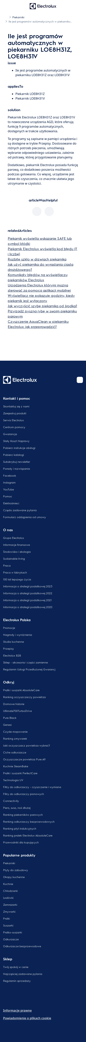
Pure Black (9, 717)
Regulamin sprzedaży (17, 980)
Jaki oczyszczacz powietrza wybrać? (26, 745)
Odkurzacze (11, 939)
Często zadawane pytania (20, 510)
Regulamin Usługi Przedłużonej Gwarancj (29, 669)
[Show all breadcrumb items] (6, 16)
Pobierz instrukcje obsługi (19, 447)
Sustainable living (14, 558)
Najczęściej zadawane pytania (22, 973)
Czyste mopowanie (15, 731)
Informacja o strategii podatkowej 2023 (27, 586)
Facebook (9, 475)
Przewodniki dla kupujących (21, 842)
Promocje (9, 627)
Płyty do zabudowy (15, 870)
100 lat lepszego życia (17, 579)
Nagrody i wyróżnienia (17, 634)
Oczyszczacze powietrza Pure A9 (24, 759)
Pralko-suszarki (12, 932)
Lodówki (8, 897)
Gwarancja (10, 434)
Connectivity (11, 800)
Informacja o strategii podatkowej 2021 (27, 600)
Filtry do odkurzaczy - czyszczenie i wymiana (32, 787)
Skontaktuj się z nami (16, 406)
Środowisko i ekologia (17, 551)
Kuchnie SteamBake (15, 766)
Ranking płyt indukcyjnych (19, 828)
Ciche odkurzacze (14, 752)
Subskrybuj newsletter (16, 461)
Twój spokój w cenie (15, 967)
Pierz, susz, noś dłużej (16, 807)
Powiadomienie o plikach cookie (27, 1018)
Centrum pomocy (14, 427)
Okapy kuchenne (14, 877)
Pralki (6, 918)
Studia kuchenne (13, 641)
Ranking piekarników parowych (23, 814)
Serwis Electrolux (13, 420)
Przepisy (8, 648)
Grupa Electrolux (13, 537)
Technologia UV (13, 780)
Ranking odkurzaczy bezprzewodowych (29, 821)
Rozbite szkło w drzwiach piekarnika (37, 259)
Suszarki (8, 925)
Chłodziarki (10, 890)
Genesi (7, 724)
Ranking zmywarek (15, 738)
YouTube (8, 489)
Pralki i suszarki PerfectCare (20, 773)
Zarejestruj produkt (14, 413)
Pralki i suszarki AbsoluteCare (21, 690)
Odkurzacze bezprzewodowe (22, 946)
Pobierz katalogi (13, 454)
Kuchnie (8, 884)
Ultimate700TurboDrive (17, 710)
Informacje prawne (17, 1010)
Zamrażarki (10, 904)
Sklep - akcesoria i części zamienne (25, 662)
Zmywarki (9, 911)
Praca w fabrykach (15, 572)
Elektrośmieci (11, 503)
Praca (7, 565)
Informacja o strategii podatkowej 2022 (27, 593)
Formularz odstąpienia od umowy (24, 517)
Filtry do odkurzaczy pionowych (23, 794)
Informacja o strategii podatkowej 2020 (27, 607)
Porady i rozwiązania (16, 468)
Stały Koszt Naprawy (16, 441)
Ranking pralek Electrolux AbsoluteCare (27, 835)
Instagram (9, 482)
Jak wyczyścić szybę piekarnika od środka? (42, 306)
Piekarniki (9, 863)
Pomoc (7, 496)
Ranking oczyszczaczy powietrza (24, 697)
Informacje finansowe (16, 544)
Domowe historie (13, 704)
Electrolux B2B (12, 655)
